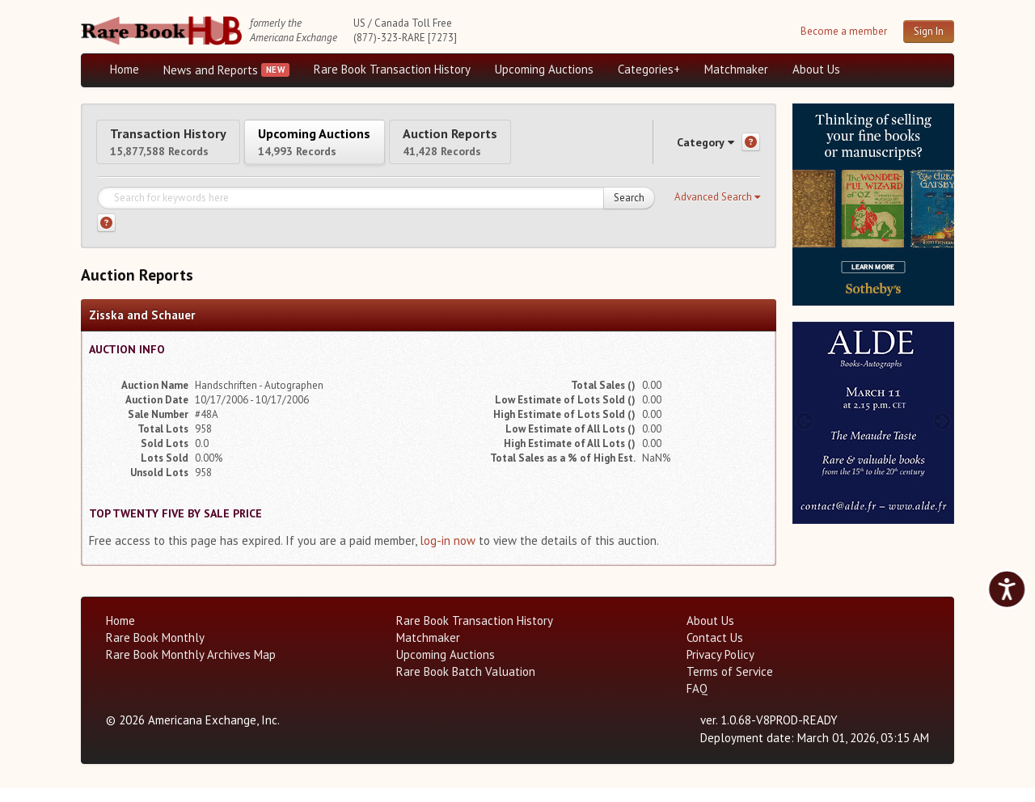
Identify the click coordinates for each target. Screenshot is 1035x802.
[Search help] (106, 236)
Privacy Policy (720, 668)
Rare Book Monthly (155, 651)
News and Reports (210, 70)
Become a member (844, 31)
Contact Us (714, 651)
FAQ (697, 702)
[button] (717, 211)
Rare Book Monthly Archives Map (191, 668)
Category (690, 148)
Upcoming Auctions (544, 69)
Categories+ (649, 69)
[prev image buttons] (804, 202)
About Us (816, 69)
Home (124, 69)
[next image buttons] (942, 202)
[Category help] (750, 149)
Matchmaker (736, 69)
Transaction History (184, 147)
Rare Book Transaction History (392, 69)
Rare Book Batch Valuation (465, 685)
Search (629, 211)
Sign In (929, 31)
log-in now (447, 554)
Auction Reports (531, 147)
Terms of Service (729, 685)
